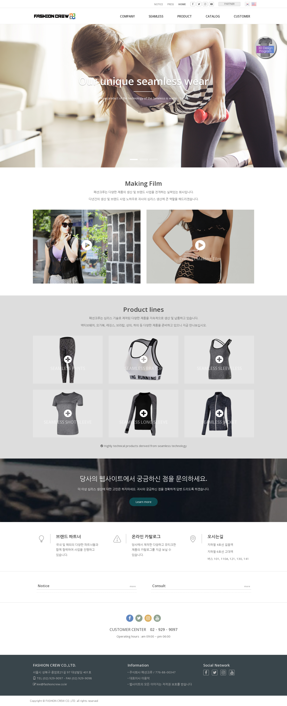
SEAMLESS (150, 16)
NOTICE (158, 4)
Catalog (210, 16)
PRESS (170, 4)
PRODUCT (181, 16)
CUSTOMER (241, 16)
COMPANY (119, 16)
